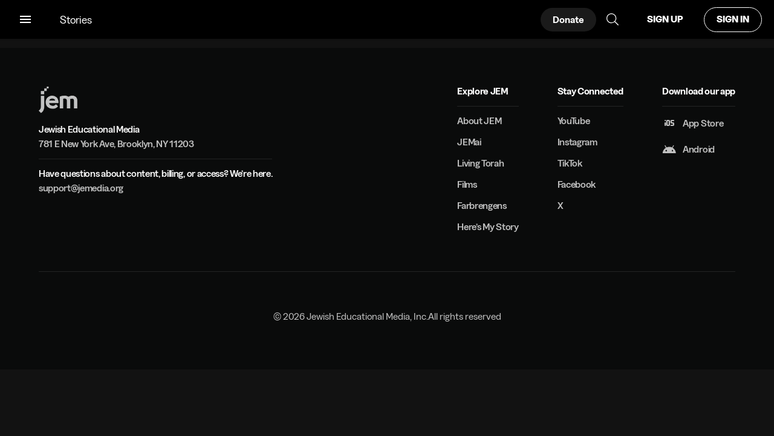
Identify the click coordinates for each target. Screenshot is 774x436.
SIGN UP (665, 19)
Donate (568, 20)
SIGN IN (733, 19)
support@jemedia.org (81, 188)
